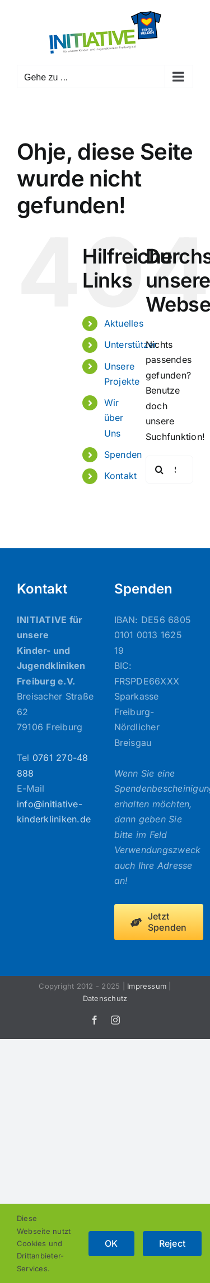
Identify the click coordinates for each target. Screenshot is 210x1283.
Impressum (146, 986)
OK (111, 1243)
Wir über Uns (114, 417)
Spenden (123, 454)
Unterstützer (130, 344)
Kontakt (120, 475)
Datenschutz (105, 998)
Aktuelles (123, 323)
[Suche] (160, 469)
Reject (172, 1243)
